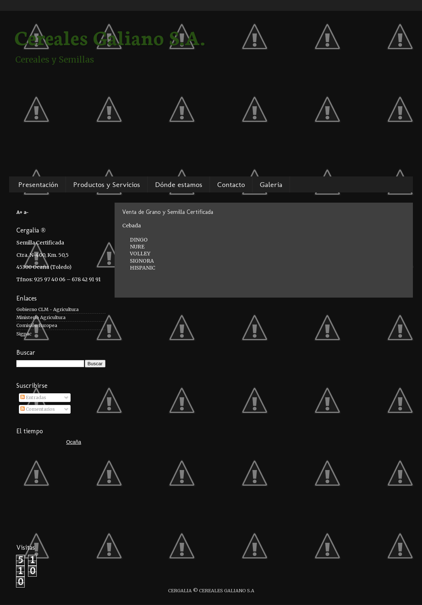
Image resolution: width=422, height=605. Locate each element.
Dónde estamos (178, 184)
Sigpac (24, 334)
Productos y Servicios (106, 184)
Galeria (271, 184)
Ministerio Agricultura (40, 317)
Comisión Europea (36, 325)
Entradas (33, 397)
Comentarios (37, 409)
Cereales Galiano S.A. (110, 36)
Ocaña (73, 442)
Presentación (38, 184)
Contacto (231, 184)
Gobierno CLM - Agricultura (47, 309)
